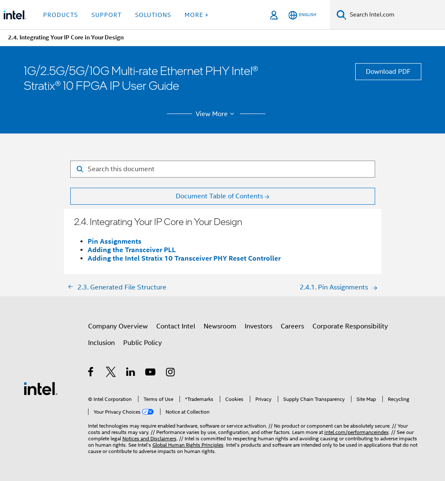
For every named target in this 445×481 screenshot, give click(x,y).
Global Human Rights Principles (188, 445)
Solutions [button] (153, 15)
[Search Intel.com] (395, 15)
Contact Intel (175, 326)
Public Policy (142, 343)
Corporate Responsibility (350, 326)
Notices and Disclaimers (149, 438)
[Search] (341, 14)
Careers (292, 326)
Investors (258, 326)
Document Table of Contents (219, 196)
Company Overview (118, 326)
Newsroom (220, 326)
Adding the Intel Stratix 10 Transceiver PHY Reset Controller (184, 258)
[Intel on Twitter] (111, 373)
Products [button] (60, 15)
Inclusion (101, 343)
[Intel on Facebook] (91, 373)
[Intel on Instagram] (170, 373)
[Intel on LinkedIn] (131, 373)
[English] (302, 15)
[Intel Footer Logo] (41, 388)
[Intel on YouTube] (151, 373)
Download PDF (388, 71)
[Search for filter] (222, 169)
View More (216, 114)
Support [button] (106, 15)
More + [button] (197, 15)
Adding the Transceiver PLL (132, 249)
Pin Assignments (114, 241)
